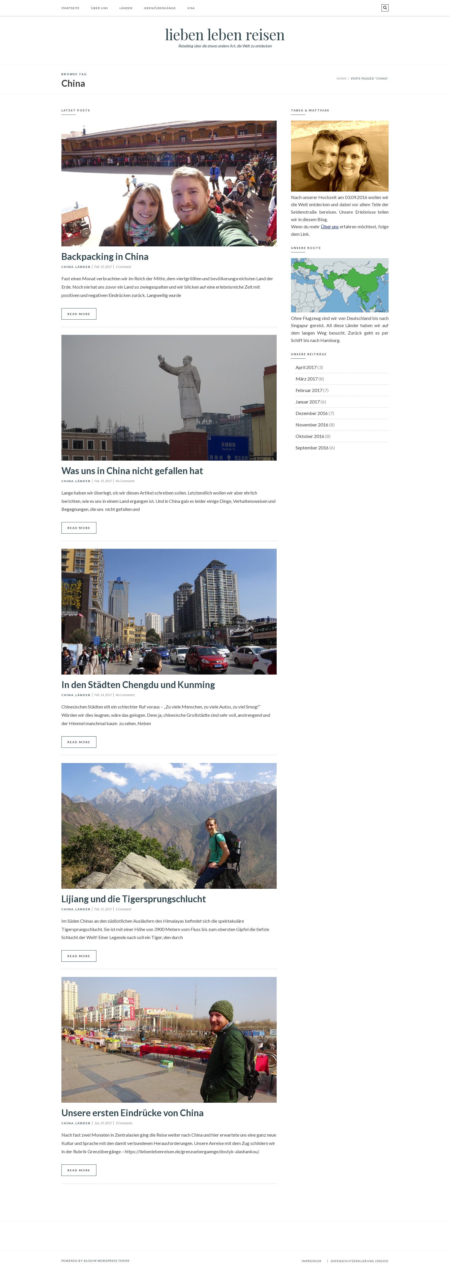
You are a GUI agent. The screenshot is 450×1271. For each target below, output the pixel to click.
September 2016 (312, 447)
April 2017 (306, 367)
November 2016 (312, 424)
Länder (126, 8)
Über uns (99, 8)
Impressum (311, 1261)
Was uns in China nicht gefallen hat (132, 470)
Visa (191, 8)
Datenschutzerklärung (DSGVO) (360, 1261)
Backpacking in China (105, 256)
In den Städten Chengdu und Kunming (138, 684)
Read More (78, 314)
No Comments (125, 481)
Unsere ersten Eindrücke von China (132, 1112)
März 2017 (307, 378)
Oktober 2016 (310, 436)
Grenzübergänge (160, 8)
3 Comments (124, 1123)
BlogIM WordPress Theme (107, 1260)
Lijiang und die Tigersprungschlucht (133, 898)
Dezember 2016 (312, 413)
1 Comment (123, 267)
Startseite (70, 8)
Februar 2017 (309, 390)
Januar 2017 (308, 401)
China (67, 267)
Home (342, 78)
